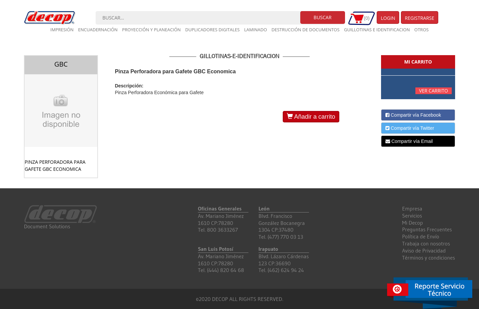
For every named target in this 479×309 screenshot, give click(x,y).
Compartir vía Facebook (413, 115)
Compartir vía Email (409, 141)
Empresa (412, 208)
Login (388, 18)
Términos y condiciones (428, 257)
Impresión (62, 30)
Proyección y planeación (151, 30)
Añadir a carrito (311, 116)
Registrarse (420, 18)
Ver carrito (433, 90)
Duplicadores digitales (212, 30)
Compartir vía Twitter (409, 128)
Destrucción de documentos (306, 30)
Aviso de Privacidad (424, 250)
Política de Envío (420, 236)
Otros (421, 30)
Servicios (412, 215)
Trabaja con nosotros (426, 243)
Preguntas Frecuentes (427, 229)
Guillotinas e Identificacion (377, 30)
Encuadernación (97, 30)
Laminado (255, 30)
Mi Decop (412, 222)
